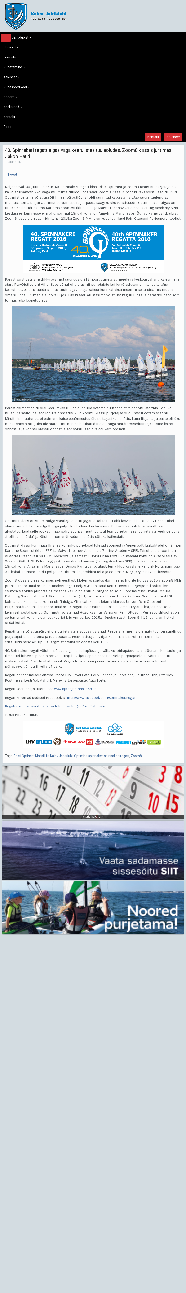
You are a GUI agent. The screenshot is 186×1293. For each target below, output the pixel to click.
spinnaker (95, 756)
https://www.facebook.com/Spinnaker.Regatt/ (101, 698)
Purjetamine (14, 68)
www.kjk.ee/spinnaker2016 (75, 689)
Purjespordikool (17, 88)
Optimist (80, 756)
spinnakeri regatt (116, 756)
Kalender (12, 78)
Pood (7, 127)
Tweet (12, 174)
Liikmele (11, 58)
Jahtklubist (17, 38)
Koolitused (13, 108)
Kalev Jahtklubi (61, 756)
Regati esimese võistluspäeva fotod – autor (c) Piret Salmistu (55, 706)
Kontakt (9, 117)
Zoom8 (136, 756)
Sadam (10, 98)
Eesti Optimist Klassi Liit (31, 756)
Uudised (11, 48)
